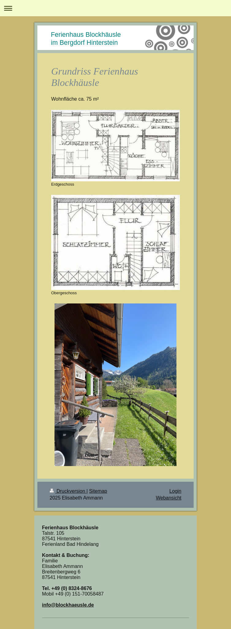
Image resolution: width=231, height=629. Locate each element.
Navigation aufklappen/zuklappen (115, 8)
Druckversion (68, 491)
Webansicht (168, 497)
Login (175, 491)
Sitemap (98, 491)
